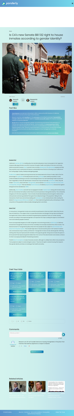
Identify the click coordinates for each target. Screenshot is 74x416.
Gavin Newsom (16, 113)
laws (25, 167)
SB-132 (13, 122)
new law (17, 163)
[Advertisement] (37, 17)
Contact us (27, 412)
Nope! (19, 283)
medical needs (47, 190)
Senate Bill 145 (57, 117)
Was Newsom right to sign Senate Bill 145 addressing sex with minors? (17, 396)
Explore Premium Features (34, 413)
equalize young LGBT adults (42, 118)
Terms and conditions (36, 412)
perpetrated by (49, 184)
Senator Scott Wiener (52, 133)
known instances (35, 184)
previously (41, 176)
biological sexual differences (21, 200)
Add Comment (17, 291)
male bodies (16, 182)
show (14, 174)
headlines (27, 117)
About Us (21, 412)
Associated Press (50, 124)
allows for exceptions (18, 240)
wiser (34, 200)
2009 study (54, 222)
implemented (51, 167)
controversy (36, 117)
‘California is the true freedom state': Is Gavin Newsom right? (54, 396)
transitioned (51, 180)
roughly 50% (20, 176)
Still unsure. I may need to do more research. (18, 286)
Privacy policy (46, 412)
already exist (43, 167)
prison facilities (19, 190)
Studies (11, 174)
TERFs (27, 186)
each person (39, 198)
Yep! (13, 283)
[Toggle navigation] (72, 3)
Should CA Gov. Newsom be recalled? (36, 396)
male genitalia (31, 182)
